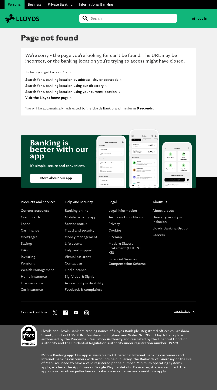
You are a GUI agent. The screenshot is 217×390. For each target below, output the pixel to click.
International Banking (96, 4)
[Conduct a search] (132, 18)
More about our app (56, 178)
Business (34, 4)
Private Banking (60, 4)
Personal (14, 4)
